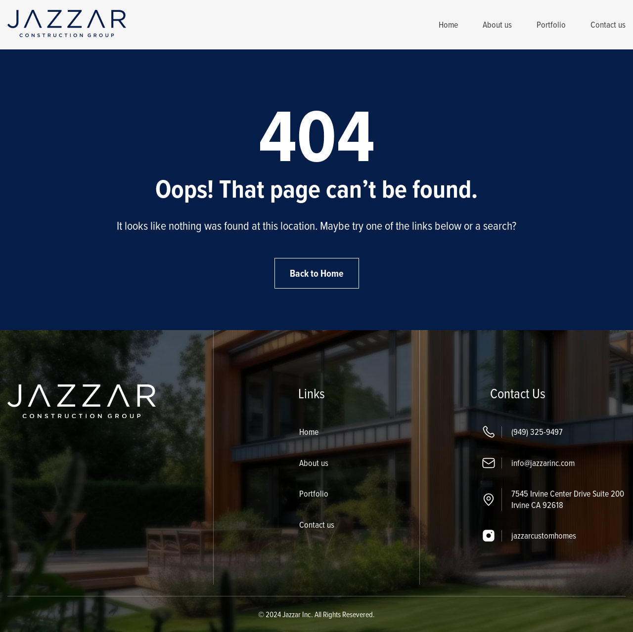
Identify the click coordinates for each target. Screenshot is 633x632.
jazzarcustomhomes (543, 535)
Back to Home (317, 273)
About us (497, 24)
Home (448, 24)
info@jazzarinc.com (543, 463)
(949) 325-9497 (537, 431)
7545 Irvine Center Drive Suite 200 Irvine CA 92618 (567, 499)
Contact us (608, 24)
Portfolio (551, 24)
